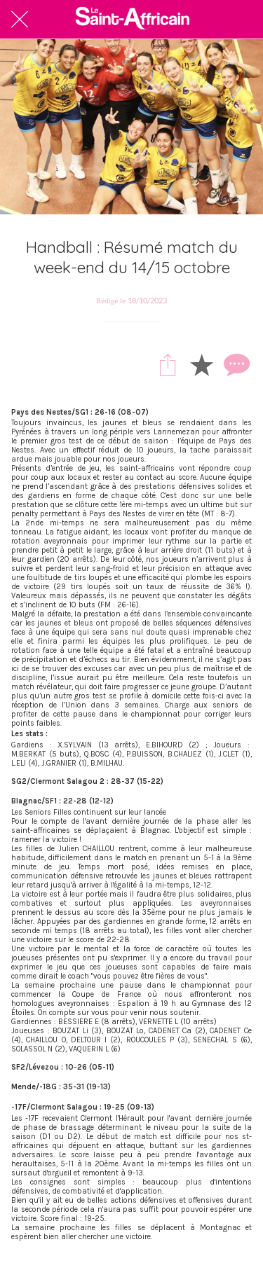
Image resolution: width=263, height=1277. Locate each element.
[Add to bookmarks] (201, 364)
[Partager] (167, 364)
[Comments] (235, 364)
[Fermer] (19, 19)
